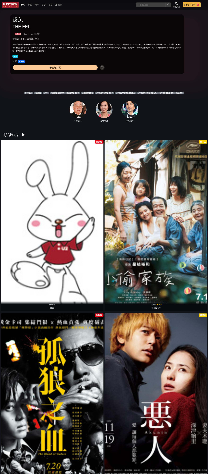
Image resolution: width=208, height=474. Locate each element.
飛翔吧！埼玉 (40, 264)
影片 (23, 5)
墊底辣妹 (40, 396)
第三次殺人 (40, 220)
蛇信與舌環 (66, 308)
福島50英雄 (15, 264)
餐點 (30, 5)
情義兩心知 (168, 176)
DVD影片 (28, 93)
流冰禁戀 (117, 396)
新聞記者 (193, 308)
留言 (51, 5)
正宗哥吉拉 (91, 264)
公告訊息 (147, 458)
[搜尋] (151, 5)
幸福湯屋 (117, 264)
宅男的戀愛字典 (91, 352)
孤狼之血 (66, 176)
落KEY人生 (168, 264)
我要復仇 (193, 176)
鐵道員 (193, 220)
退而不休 (193, 352)
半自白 (40, 308)
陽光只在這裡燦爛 (65, 396)
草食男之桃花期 (193, 264)
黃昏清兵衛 (168, 220)
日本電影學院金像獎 (166, 93)
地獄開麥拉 (142, 396)
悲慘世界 (193, 396)
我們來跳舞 (15, 220)
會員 (58, 5)
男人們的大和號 (142, 264)
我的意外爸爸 (66, 352)
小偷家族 (40, 176)
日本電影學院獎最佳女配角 (147, 93)
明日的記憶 (91, 308)
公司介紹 (186, 458)
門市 (37, 5)
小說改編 (37, 93)
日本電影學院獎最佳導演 (104, 93)
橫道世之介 (168, 396)
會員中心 (199, 458)
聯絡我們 (160, 458)
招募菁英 (173, 458)
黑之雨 (116, 352)
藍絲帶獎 (179, 93)
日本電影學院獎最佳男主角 (125, 93)
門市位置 (134, 458)
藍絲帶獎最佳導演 (72, 93)
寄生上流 (66, 264)
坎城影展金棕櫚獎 (57, 93)
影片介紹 (108, 458)
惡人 (91, 176)
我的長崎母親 (15, 352)
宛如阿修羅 (142, 176)
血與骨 (116, 220)
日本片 (46, 93)
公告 (44, 5)
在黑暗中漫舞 (168, 308)
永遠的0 (40, 352)
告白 (14, 308)
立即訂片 (35, 77)
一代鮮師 (142, 308)
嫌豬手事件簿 (66, 220)
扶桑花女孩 (91, 220)
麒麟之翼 (91, 440)
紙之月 (91, 396)
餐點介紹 (121, 458)
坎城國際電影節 (87, 93)
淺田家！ (142, 352)
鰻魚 (14, 176)
